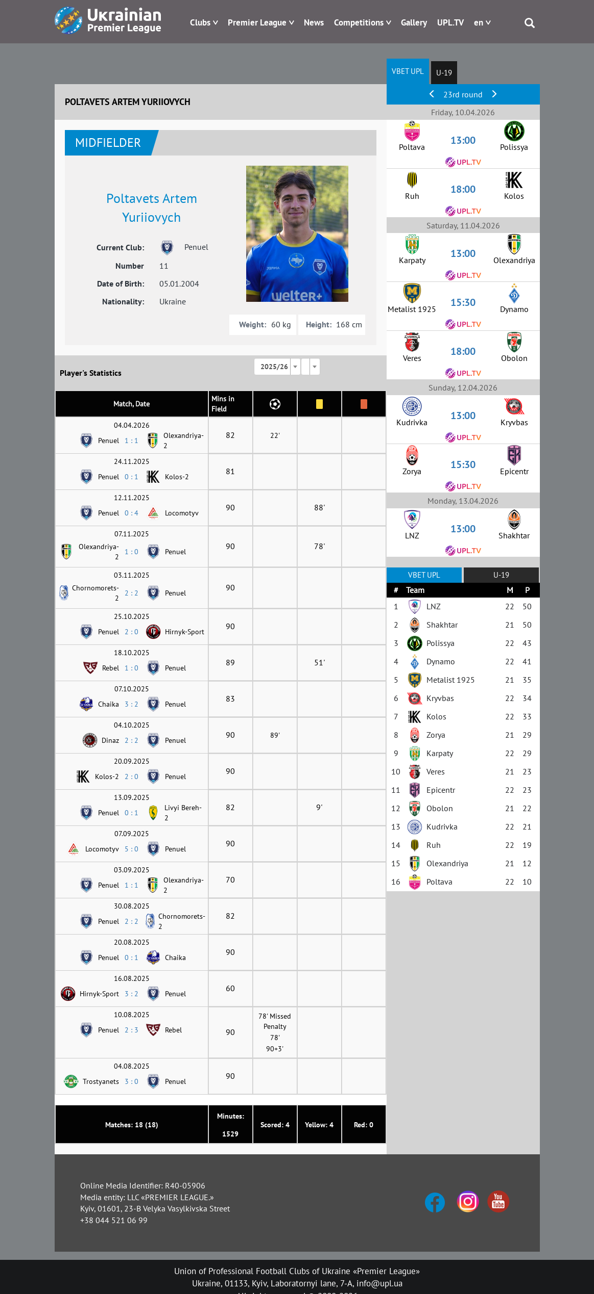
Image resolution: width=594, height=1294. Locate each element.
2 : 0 (131, 631)
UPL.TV (450, 22)
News (314, 22)
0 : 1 (131, 476)
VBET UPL (408, 71)
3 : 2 (131, 704)
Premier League (257, 22)
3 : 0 (131, 1081)
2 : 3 (131, 1029)
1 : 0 (131, 551)
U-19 (444, 72)
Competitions (359, 22)
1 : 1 (131, 440)
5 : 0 (131, 848)
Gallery (414, 22)
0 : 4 (131, 512)
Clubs (200, 22)
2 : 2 (131, 593)
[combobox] (277, 366)
